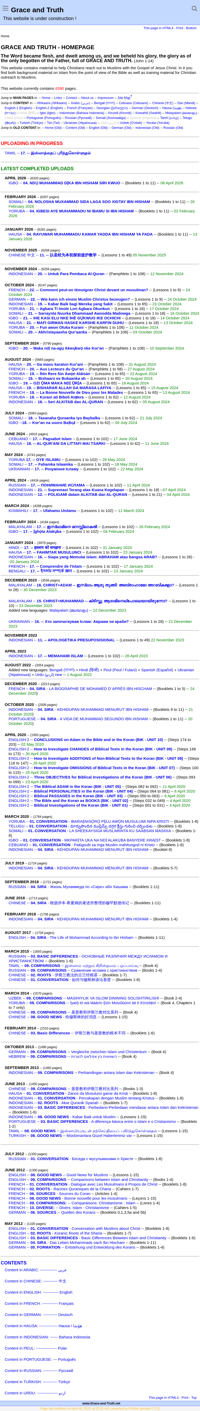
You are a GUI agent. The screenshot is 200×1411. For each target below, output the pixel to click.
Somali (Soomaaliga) (111, 118)
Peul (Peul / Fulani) (120, 670)
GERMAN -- (69, 299)
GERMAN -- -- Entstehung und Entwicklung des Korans (72, 1247)
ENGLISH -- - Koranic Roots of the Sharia (55, 1233)
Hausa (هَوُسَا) (172, 108)
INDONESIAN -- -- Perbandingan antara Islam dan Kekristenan (81, 1072)
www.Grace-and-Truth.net (101, 1403)
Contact (71, 98)
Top (194, 1398)
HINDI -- (35, 547)
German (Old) (122, 128)
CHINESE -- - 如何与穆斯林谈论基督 (60, 979)
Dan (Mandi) (186, 103)
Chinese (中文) (162, 103)
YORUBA (34, 459)
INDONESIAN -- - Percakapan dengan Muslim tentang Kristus (81, 1098)
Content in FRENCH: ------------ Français (39, 1303)
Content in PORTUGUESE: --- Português (40, 1359)
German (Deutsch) (145, 108)
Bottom (191, 28)
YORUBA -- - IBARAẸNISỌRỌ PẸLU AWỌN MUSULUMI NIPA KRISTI (89, 821)
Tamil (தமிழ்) (169, 118)
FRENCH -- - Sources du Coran (49, 1193)
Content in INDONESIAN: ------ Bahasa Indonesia (47, 1337)
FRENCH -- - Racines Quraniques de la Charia (60, 1189)
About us (87, 98)
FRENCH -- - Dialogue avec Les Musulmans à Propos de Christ (83, 1184)
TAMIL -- (48, 153)
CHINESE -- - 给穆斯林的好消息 (53, 1017)
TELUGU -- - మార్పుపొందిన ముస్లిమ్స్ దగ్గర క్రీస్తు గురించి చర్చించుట (81, 826)
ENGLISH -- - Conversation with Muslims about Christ (74, 1228)
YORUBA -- (71, 211)
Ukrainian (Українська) (80, 123)
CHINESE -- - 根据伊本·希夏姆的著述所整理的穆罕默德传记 (69, 903)
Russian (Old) (173, 128)
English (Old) (98, 128)
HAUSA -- (81, 234)
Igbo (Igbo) (47, 113)
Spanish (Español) (157, 670)
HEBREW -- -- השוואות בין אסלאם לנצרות (63, 1056)
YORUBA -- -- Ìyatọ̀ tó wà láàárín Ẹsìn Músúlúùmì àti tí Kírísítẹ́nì (82, 1003)
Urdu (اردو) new (48, 674)
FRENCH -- (78, 290)
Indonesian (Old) (147, 128)
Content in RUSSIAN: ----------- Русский (39, 1370)
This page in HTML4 (158, 28)
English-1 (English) (18, 108)
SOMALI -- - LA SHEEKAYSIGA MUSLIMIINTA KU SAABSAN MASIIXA (90, 830)
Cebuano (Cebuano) (133, 103)
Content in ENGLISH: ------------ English (38, 1292)
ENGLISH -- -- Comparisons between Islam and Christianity (78, 1179)
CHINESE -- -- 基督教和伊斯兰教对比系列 (63, 1012)
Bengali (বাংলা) (104, 103)
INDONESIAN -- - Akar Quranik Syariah (53, 1102)
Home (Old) (53, 128)
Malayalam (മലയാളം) (181, 113)
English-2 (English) (49, 108)
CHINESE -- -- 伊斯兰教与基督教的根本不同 (67, 1033)
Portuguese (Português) (44, 118)
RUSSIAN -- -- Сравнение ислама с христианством (73, 970)
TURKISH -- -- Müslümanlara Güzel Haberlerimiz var (70, 1135)
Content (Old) (75, 128)
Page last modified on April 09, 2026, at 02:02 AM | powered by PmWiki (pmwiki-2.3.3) (99, 1408)
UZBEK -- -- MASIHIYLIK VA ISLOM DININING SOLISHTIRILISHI (84, 998)
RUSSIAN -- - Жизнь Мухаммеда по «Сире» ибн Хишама (68, 886)
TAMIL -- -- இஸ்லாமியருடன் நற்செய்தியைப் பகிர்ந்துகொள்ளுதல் (83, 1131)
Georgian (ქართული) (112, 108)
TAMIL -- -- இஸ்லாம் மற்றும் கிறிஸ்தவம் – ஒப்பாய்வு (73, 965)
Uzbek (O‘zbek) (131, 123)
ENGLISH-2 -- (86, 739)
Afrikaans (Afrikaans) (52, 103)
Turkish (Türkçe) (31, 123)
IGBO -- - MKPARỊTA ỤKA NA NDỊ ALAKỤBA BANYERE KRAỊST (85, 840)
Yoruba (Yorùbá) (158, 123)
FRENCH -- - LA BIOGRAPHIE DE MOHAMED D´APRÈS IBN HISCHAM (80, 688)
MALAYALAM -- (53, 526)
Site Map (123, 98)
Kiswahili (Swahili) (148, 113)
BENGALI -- (40, 571)
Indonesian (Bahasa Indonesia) (81, 113)
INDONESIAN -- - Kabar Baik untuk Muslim (62, 1117)
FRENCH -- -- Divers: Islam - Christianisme (59, 1207)
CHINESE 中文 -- (53, 255)
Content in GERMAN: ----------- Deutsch (39, 1314)
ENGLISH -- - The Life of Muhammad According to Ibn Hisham (71, 937)
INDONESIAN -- (56, 273)
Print (179, 28)
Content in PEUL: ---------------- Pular (36, 1348)
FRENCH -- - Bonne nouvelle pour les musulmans (68, 1198)
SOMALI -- (79, 201)
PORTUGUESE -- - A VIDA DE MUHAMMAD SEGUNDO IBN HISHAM (78, 719)
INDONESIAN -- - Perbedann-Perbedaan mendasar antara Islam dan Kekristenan (103, 1107)
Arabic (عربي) (80, 103)
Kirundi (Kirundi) (120, 113)
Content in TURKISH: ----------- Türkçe (37, 1382)
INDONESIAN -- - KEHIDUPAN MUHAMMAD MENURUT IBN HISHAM (78, 709)
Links (58, 98)
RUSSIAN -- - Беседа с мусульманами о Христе (71, 1158)
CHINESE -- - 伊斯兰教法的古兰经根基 (53, 975)
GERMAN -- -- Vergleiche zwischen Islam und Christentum (78, 1051)
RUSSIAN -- (47, 485)
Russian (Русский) (78, 118)
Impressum (106, 98)
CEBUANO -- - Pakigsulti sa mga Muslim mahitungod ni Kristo (82, 845)
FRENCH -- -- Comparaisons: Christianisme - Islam (72, 1203)
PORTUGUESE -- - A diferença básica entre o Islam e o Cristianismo (92, 1121)
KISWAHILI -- (42, 510)
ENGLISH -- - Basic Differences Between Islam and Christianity (87, 1238)
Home (46, 98)
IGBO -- (64, 183)
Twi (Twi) (53, 123)
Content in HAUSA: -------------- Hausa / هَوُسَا (43, 1326)
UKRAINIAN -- (44, 469)
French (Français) (79, 108)
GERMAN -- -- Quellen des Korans (52, 1212)
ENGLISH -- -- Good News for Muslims (58, 1175)
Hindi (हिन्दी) (89, 670)
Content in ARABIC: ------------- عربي (36, 1270)
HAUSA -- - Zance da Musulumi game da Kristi (68, 1093)
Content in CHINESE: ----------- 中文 (35, 1281)
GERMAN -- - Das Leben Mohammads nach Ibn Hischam (67, 1242)
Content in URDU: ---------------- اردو (35, 1393)
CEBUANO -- (40, 438)
